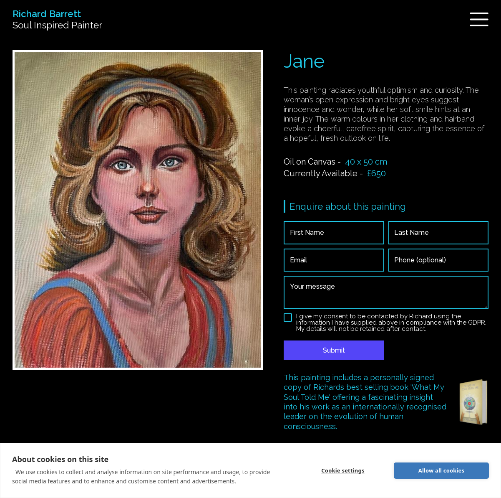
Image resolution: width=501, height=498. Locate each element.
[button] (474, 19)
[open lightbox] (138, 210)
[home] (57, 19)
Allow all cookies (441, 470)
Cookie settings (342, 470)
